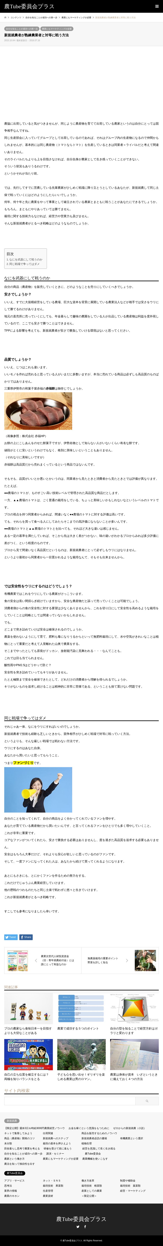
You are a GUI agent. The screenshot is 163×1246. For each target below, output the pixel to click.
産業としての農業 (92, 1190)
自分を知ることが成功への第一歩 (22, 29)
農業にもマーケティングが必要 (57, 29)
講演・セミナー (55, 1153)
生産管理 (48, 1190)
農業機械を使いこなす (95, 1158)
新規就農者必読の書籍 (94, 1138)
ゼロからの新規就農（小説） (129, 1128)
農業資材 (48, 1195)
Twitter (77, 1226)
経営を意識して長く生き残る (98, 1148)
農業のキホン (12, 1195)
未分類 (8, 1143)
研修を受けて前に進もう (58, 1148)
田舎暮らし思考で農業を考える (22, 1148)
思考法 (8, 1185)
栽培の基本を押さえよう (57, 1143)
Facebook (85, 1226)
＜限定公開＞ (89, 1195)
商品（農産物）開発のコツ (19, 1138)
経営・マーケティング (133, 1190)
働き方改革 (88, 1180)
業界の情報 (10, 1190)
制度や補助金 (127, 1180)
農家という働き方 (14, 1158)
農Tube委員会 (93, 1153)
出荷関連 (48, 1133)
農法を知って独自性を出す (19, 1163)
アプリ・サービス (14, 1180)
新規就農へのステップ (55, 1138)
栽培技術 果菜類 (53, 1185)
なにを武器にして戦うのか (25, 259)
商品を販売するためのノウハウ (99, 1133)
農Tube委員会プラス (81, 1219)
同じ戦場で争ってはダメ (24, 264)
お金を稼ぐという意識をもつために (89, 1128)
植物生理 (87, 1143)
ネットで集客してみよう (18, 1133)
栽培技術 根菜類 (92, 1185)
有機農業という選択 (131, 1138)
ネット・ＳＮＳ (52, 1180)
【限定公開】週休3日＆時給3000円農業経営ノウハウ (34, 1128)
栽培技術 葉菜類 (130, 1185)
